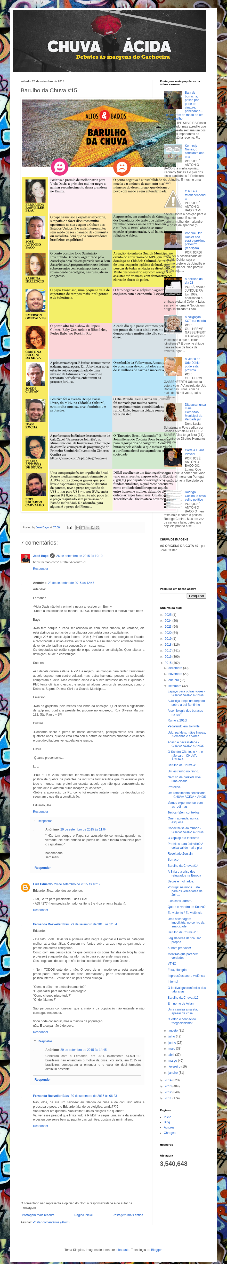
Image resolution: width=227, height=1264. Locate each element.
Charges (169, 1133)
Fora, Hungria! (178, 970)
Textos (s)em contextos (183, 812)
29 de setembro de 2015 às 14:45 (83, 1050)
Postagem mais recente (38, 1215)
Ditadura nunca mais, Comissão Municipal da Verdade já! (195, 412)
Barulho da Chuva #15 (183, 765)
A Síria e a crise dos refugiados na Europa (184, 873)
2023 (169, 626)
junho (172, 1042)
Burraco (173, 859)
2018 (169, 644)
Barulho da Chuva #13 (183, 932)
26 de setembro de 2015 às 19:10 (79, 556)
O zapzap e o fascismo (183, 838)
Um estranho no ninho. (183, 771)
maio (172, 1048)
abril (171, 1055)
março (173, 1060)
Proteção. (174, 787)
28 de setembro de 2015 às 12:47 (71, 583)
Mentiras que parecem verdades (183, 956)
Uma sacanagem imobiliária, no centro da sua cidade (186, 922)
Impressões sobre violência (186, 976)
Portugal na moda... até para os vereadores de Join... (185, 891)
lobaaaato (122, 1250)
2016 (169, 656)
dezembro (175, 668)
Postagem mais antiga (127, 1215)
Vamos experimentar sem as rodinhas (185, 804)
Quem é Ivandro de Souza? (187, 907)
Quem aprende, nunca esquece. (183, 820)
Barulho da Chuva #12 (183, 997)
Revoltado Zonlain (180, 853)
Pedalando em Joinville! (184, 726)
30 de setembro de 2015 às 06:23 (94, 1096)
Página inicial (83, 1215)
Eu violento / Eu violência (185, 913)
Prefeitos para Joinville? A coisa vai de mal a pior (185, 845)
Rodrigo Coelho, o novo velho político (195, 495)
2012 (169, 1092)
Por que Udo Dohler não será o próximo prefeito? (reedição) (195, 240)
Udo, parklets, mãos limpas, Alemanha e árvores (187, 734)
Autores (169, 1127)
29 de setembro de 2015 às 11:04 (83, 829)
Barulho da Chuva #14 (183, 866)
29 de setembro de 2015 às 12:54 (94, 924)
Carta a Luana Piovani (195, 452)
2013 (169, 1086)
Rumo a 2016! (177, 720)
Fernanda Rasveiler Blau (51, 924)
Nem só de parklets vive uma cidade (184, 779)
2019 (169, 638)
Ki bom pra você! (179, 948)
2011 (169, 1098)
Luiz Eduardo (43, 884)
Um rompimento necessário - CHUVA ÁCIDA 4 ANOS (187, 794)
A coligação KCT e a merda (195, 318)
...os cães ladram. (180, 901)
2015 (169, 663)
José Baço (40, 556)
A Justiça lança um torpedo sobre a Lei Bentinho (186, 702)
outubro (174, 680)
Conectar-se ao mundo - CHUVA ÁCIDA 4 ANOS (186, 830)
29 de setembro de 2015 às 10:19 (77, 884)
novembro (175, 674)
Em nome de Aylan (181, 1003)
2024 (169, 620)
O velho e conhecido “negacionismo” (182, 1021)
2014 (169, 1080)
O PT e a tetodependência (195, 195)
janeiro (173, 1073)
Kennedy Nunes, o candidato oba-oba (195, 151)
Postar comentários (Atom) (51, 1222)
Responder (40, 569)
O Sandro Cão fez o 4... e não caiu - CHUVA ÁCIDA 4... (185, 755)
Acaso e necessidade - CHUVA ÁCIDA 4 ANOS (186, 744)
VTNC (172, 963)
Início (167, 1117)
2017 (169, 651)
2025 (169, 615)
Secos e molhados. (181, 881)
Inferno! (173, 981)
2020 (169, 633)
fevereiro (174, 1066)
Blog (167, 1122)
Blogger (156, 1250)
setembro (175, 686)
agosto (173, 1030)
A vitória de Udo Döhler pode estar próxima (193, 364)
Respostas (45, 821)
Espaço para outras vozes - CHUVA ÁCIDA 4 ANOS (186, 693)
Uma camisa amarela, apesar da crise (183, 1011)
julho (172, 1036)
